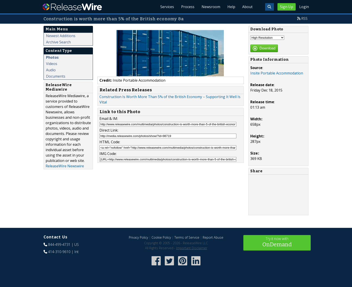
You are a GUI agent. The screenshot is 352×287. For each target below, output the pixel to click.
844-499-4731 (59, 244)
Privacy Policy (138, 237)
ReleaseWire (72, 6)
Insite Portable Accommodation (276, 73)
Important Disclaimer (191, 248)
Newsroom (210, 6)
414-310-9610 (59, 251)
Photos (52, 57)
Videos (51, 63)
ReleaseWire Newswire (65, 166)
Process (187, 6)
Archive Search (58, 42)
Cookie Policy (161, 237)
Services (167, 6)
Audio (51, 69)
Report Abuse (213, 237)
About (247, 6)
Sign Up (286, 6)
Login (304, 6)
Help (231, 6)
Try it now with (277, 242)
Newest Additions (60, 35)
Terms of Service (186, 237)
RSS (304, 18)
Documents (55, 76)
